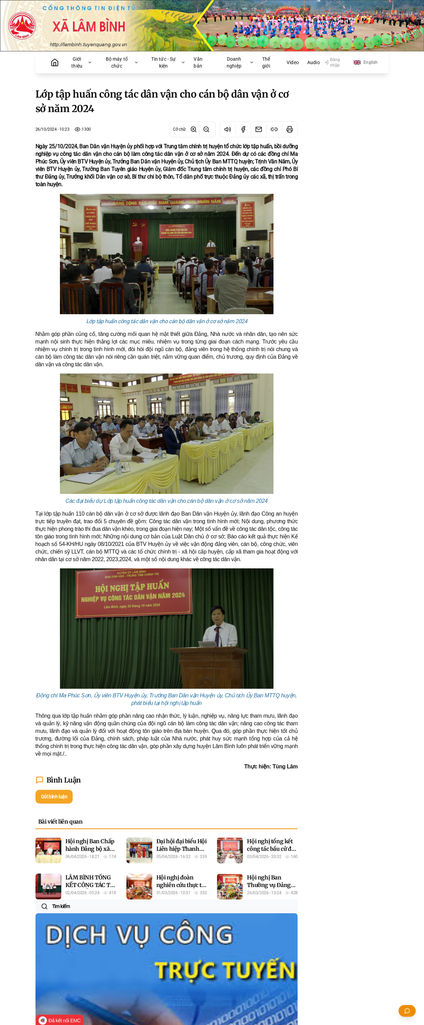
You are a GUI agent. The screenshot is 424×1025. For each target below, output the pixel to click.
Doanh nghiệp (240, 62)
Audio (313, 62)
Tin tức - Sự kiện (168, 62)
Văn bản (198, 62)
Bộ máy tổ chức (122, 62)
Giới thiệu (81, 62)
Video (293, 62)
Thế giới (266, 62)
